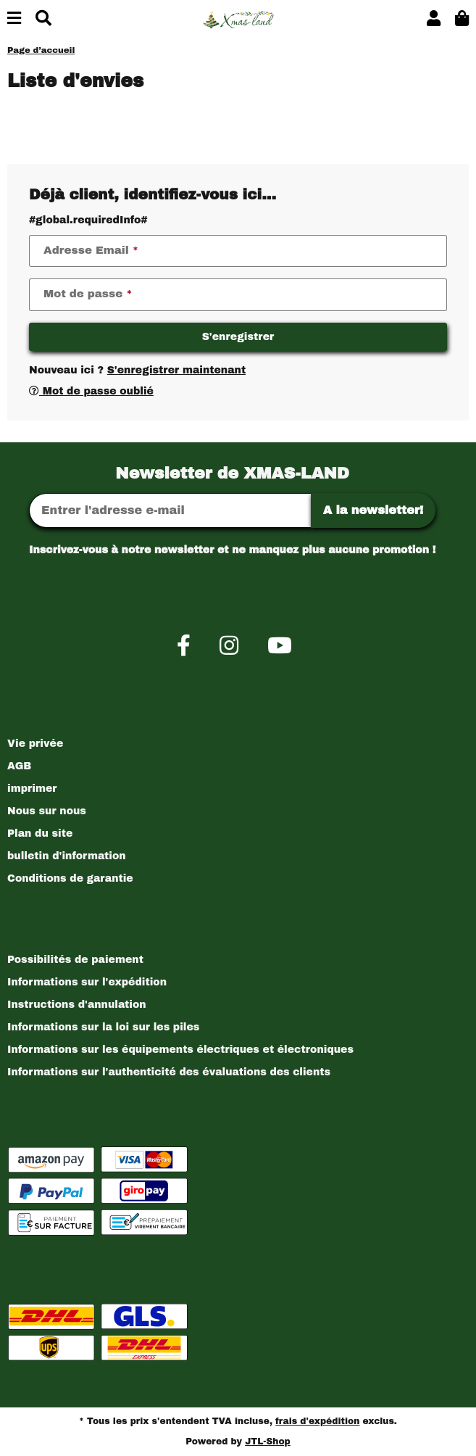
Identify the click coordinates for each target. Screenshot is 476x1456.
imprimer (32, 788)
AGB (19, 766)
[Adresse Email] (170, 510)
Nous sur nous (46, 811)
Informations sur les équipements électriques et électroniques (180, 1049)
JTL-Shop (268, 1441)
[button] (433, 19)
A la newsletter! (373, 510)
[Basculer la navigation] (14, 19)
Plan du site (39, 833)
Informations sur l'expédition (87, 982)
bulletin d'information (66, 856)
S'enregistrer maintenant (176, 370)
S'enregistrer (238, 336)
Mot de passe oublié (91, 391)
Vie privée (35, 743)
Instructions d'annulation (76, 1004)
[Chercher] (43, 19)
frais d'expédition (317, 1421)
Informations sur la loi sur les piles (103, 1027)
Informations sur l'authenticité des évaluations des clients (168, 1072)
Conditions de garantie (70, 878)
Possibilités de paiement (75, 959)
